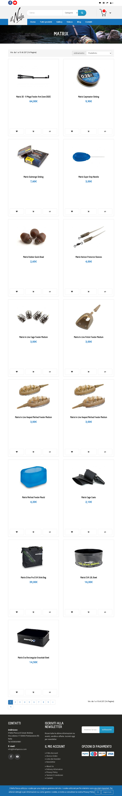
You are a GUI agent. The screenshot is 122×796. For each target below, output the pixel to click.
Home (33, 22)
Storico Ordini (51, 756)
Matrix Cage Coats (88, 498)
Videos (70, 22)
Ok (98, 792)
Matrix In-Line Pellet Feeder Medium (88, 337)
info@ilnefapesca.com (17, 749)
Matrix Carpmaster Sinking (88, 97)
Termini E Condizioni (54, 775)
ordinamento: (79, 53)
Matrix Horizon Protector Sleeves (88, 257)
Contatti (88, 22)
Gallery (59, 22)
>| (10, 707)
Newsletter (50, 762)
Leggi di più (107, 792)
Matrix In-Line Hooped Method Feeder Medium (33, 417)
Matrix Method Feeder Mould (33, 498)
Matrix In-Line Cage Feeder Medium (33, 337)
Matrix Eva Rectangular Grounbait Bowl (33, 658)
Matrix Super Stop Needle (88, 177)
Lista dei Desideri (52, 759)
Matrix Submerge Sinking (33, 177)
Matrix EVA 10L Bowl (88, 578)
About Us (49, 766)
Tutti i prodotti (46, 22)
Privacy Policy (51, 772)
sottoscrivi (107, 729)
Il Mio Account (51, 753)
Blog (79, 22)
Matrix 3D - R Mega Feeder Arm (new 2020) (33, 97)
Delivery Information (54, 769)
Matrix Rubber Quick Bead (33, 257)
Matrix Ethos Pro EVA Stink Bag (33, 578)
